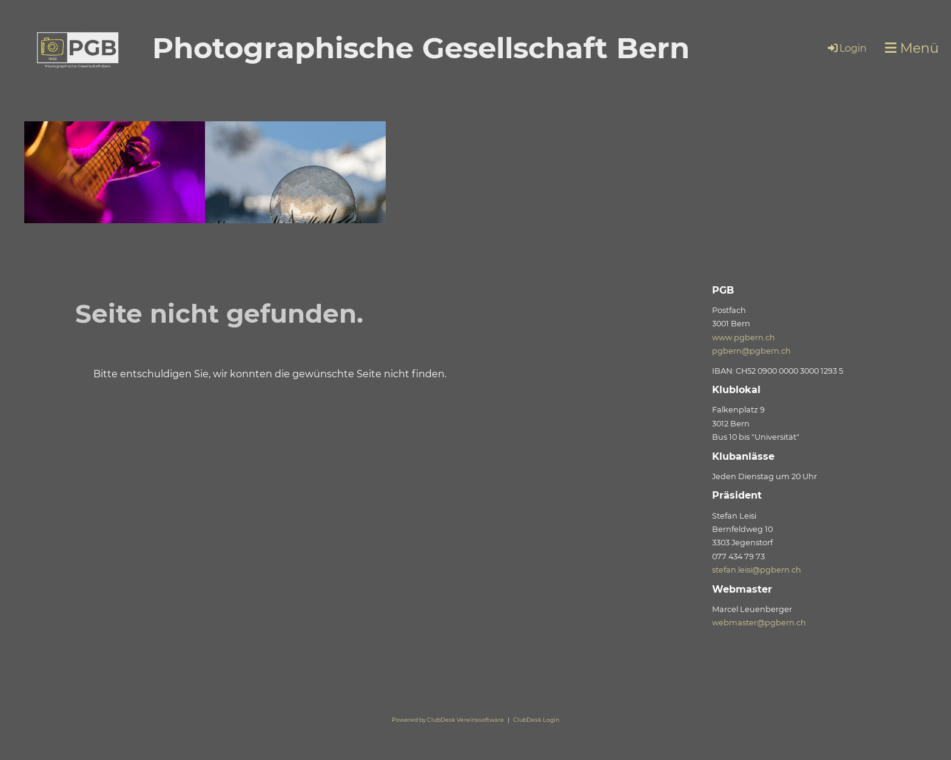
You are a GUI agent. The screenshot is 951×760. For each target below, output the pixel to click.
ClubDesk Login (536, 719)
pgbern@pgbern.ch (751, 350)
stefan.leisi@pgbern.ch (756, 569)
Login (846, 48)
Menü (912, 48)
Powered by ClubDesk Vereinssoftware (448, 719)
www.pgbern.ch (743, 337)
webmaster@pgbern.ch (759, 622)
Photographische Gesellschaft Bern (421, 48)
